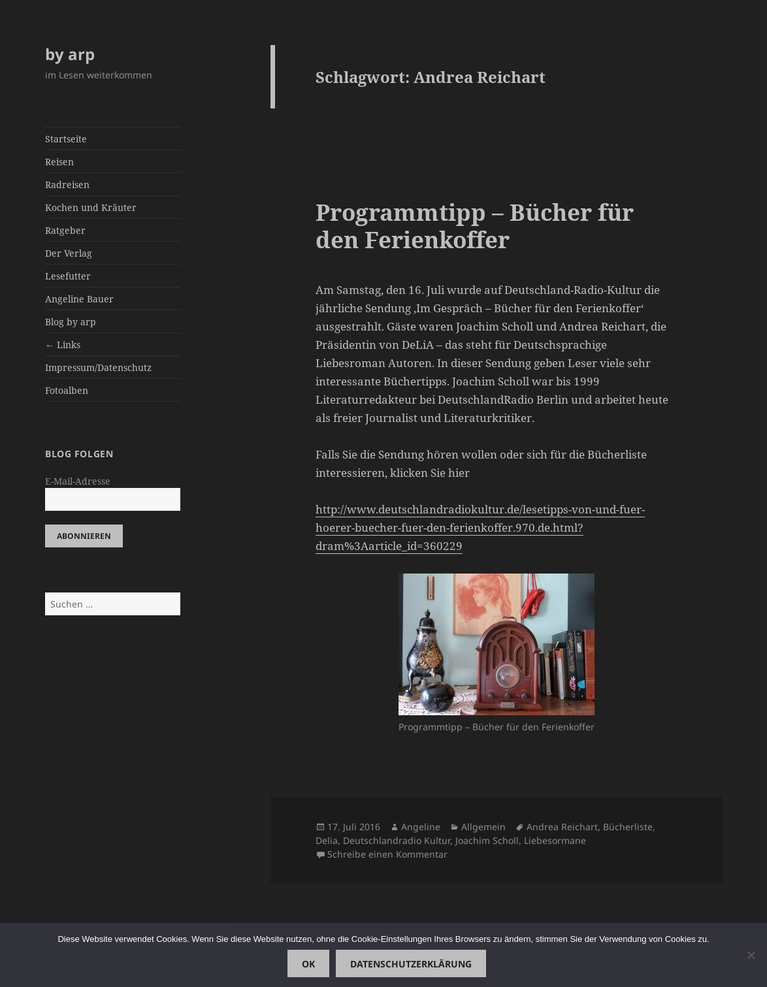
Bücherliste (628, 826)
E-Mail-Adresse (77, 481)
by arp (70, 54)
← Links (62, 344)
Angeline (420, 826)
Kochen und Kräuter (91, 207)
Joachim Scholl (487, 840)
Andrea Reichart (562, 826)
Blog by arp (70, 322)
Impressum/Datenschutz (98, 367)
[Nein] (750, 955)
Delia (327, 840)
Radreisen (67, 184)
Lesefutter (68, 276)
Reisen (59, 161)
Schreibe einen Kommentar (387, 854)
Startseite (66, 139)
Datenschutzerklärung (411, 964)
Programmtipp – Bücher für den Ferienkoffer (475, 226)
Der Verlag (68, 253)
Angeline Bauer (79, 299)
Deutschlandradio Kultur (396, 840)
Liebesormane (555, 840)
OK (308, 964)
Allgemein (483, 826)
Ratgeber (65, 230)
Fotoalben (66, 390)
